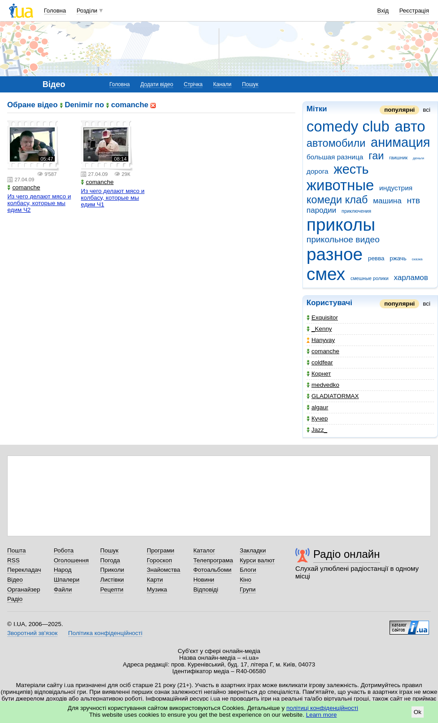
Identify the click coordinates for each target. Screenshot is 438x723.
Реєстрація (414, 10)
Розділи (87, 10)
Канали (222, 84)
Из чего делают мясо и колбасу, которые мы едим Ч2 (39, 203)
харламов (411, 277)
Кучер (317, 418)
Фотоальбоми (212, 569)
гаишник (398, 157)
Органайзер (23, 589)
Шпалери (66, 579)
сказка (417, 259)
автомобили (336, 143)
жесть (350, 169)
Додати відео (156, 84)
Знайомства (163, 569)
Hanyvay (321, 340)
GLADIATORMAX (333, 396)
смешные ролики (369, 278)
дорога (317, 171)
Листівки (112, 579)
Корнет (319, 373)
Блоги (248, 569)
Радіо (14, 599)
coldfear (320, 362)
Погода (110, 560)
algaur (317, 407)
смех (326, 274)
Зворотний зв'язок (32, 633)
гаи (376, 156)
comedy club (348, 126)
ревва (376, 258)
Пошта (16, 550)
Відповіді (206, 589)
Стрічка (193, 84)
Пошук (250, 84)
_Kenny (319, 328)
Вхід (383, 10)
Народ (63, 569)
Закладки (253, 550)
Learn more (321, 714)
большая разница (335, 157)
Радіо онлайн (346, 554)
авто (410, 126)
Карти (155, 579)
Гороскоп (159, 560)
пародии (321, 210)
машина (387, 201)
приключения (356, 211)
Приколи (112, 569)
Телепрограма (213, 560)
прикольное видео (343, 239)
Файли (63, 589)
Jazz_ (317, 429)
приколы (341, 224)
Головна (55, 10)
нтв (413, 200)
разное (335, 254)
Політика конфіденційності (105, 633)
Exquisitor (322, 317)
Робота (64, 550)
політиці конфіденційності (322, 708)
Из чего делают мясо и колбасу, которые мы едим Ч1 (113, 198)
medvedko (323, 384)
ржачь (398, 258)
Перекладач (24, 569)
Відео (15, 579)
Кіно (245, 579)
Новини (204, 579)
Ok (417, 712)
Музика (157, 589)
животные (340, 185)
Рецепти (111, 589)
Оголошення (71, 560)
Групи (247, 589)
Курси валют (257, 560)
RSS (13, 560)
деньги (418, 158)
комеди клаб (337, 200)
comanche (323, 351)
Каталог (204, 550)
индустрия (395, 188)
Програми (160, 550)
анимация (400, 142)
